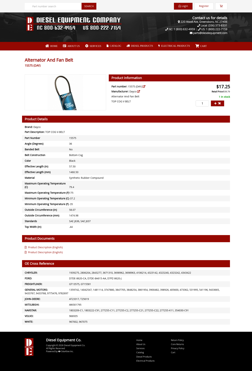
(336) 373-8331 (217, 25)
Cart (173, 352)
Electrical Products (174, 46)
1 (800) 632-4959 (184, 29)
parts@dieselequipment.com (210, 33)
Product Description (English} (44, 247)
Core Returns (177, 344)
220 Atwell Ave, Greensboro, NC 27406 (204, 21)
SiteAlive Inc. (66, 351)
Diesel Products (140, 46)
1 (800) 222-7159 (216, 29)
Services (93, 46)
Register (204, 6)
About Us (71, 46)
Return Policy (177, 340)
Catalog (114, 46)
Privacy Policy (177, 348)
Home (51, 46)
